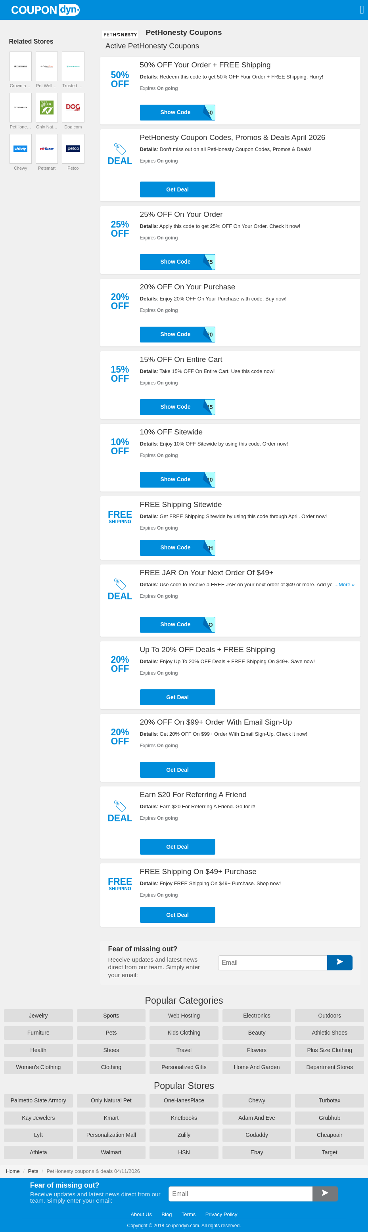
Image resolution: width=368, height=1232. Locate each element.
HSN (184, 1152)
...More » (344, 584)
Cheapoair (330, 1135)
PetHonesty (20, 126)
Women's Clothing (38, 1067)
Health (38, 1050)
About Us (140, 1214)
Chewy (20, 168)
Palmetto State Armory (38, 1100)
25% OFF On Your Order (181, 214)
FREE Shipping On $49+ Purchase (198, 871)
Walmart (111, 1152)
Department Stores (329, 1067)
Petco (73, 168)
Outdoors (329, 1015)
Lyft (38, 1135)
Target (329, 1152)
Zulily (184, 1135)
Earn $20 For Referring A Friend (193, 794)
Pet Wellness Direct (47, 85)
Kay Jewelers (38, 1118)
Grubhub (329, 1118)
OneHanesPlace (184, 1100)
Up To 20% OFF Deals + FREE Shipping (207, 649)
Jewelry (38, 1015)
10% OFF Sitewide (171, 432)
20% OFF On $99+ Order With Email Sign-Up (216, 722)
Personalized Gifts (184, 1067)
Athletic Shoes (329, 1032)
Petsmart (47, 168)
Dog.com (73, 126)
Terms (189, 1214)
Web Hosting (184, 1015)
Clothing (111, 1067)
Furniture (38, 1032)
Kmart (111, 1118)
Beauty (257, 1032)
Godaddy (256, 1135)
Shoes (111, 1050)
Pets (111, 1032)
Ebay (257, 1152)
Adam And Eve (256, 1118)
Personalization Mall (111, 1135)
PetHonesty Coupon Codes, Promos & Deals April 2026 (233, 137)
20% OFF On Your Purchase (188, 287)
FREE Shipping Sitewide (181, 504)
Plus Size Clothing (329, 1050)
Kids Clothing (184, 1032)
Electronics (256, 1015)
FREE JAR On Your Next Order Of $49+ (207, 572)
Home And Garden (257, 1067)
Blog (166, 1214)
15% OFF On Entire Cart (181, 359)
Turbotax (330, 1100)
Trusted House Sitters (73, 85)
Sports (111, 1015)
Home (13, 1171)
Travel (184, 1050)
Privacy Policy (221, 1214)
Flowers (256, 1050)
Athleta (38, 1152)
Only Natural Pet (47, 126)
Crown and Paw (20, 85)
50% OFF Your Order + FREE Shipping (205, 65)
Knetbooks (184, 1118)
